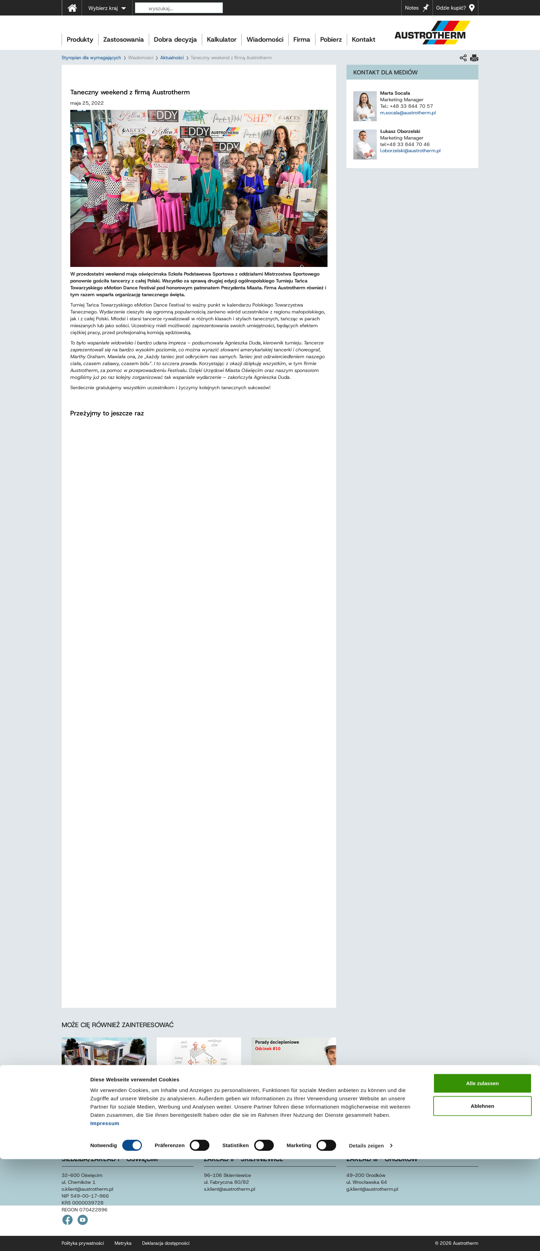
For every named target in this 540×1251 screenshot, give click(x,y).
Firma (301, 39)
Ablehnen (482, 1198)
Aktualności (172, 58)
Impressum (105, 1215)
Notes (411, 7)
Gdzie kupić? (451, 7)
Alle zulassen (482, 1175)
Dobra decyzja (175, 39)
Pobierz (331, 39)
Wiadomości (265, 39)
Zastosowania (123, 39)
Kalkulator (222, 39)
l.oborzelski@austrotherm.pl (410, 150)
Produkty (80, 39)
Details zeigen (366, 1237)
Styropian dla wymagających (91, 58)
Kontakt (363, 39)
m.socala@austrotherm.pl (408, 113)
